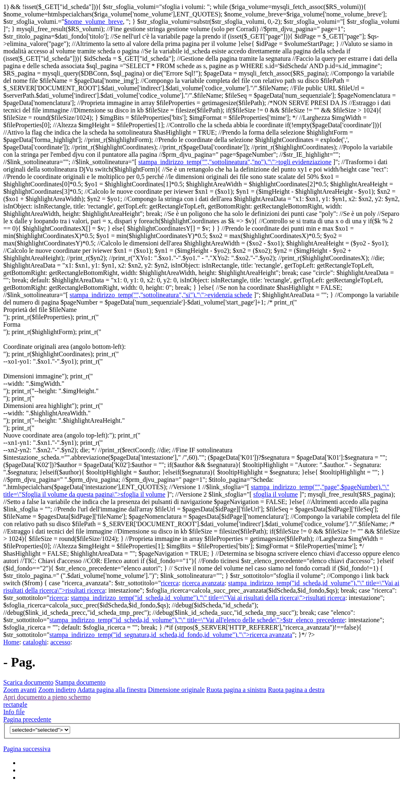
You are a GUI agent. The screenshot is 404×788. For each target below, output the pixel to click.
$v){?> (40, 730)
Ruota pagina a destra (296, 689)
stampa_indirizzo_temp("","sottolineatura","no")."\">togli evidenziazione (234, 161)
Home (11, 642)
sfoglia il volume (275, 494)
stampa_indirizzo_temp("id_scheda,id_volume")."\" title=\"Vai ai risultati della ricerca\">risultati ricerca (208, 597)
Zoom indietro (57, 689)
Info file (14, 711)
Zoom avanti (20, 689)
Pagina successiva (26, 748)
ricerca (170, 583)
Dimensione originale (176, 689)
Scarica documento (28, 682)
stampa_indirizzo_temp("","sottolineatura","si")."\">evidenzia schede (161, 294)
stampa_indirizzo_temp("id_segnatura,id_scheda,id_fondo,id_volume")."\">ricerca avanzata (170, 634)
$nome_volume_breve (93, 21)
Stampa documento (80, 682)
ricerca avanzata (203, 583)
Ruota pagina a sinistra (236, 689)
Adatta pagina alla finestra (111, 689)
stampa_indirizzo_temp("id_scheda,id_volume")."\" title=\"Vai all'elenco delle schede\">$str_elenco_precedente (197, 619)
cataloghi (35, 642)
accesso (60, 642)
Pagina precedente (27, 719)
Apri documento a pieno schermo (47, 697)
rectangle (15, 704)
